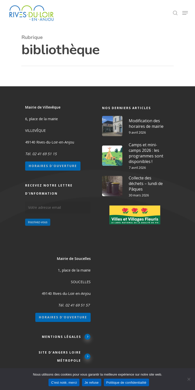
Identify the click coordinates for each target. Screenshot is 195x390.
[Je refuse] (188, 379)
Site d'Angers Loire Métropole (65, 356)
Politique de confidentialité (126, 382)
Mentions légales (66, 336)
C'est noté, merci (64, 382)
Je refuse (92, 382)
